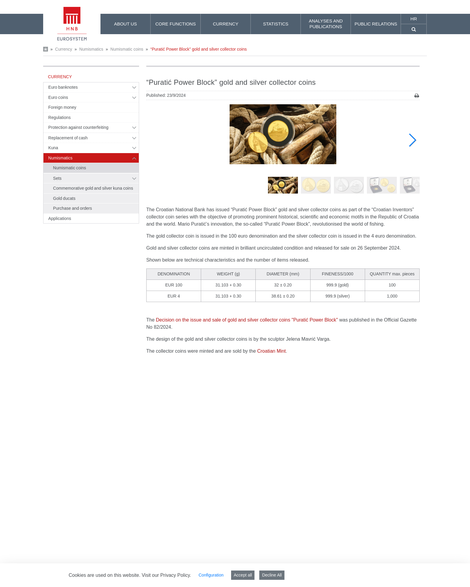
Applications (59, 218)
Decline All (271, 575)
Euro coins (58, 97)
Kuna (53, 147)
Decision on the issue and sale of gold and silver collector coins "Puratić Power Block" (247, 319)
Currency (63, 49)
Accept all (243, 575)
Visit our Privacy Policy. (166, 575)
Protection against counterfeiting (78, 127)
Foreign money (62, 107)
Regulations (59, 117)
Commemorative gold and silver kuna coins (93, 188)
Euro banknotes (63, 87)
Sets (57, 178)
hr (413, 18)
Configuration (210, 575)
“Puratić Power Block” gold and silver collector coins (198, 49)
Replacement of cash (68, 137)
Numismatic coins (126, 49)
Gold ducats (64, 198)
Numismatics (91, 49)
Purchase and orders (72, 208)
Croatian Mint (271, 351)
